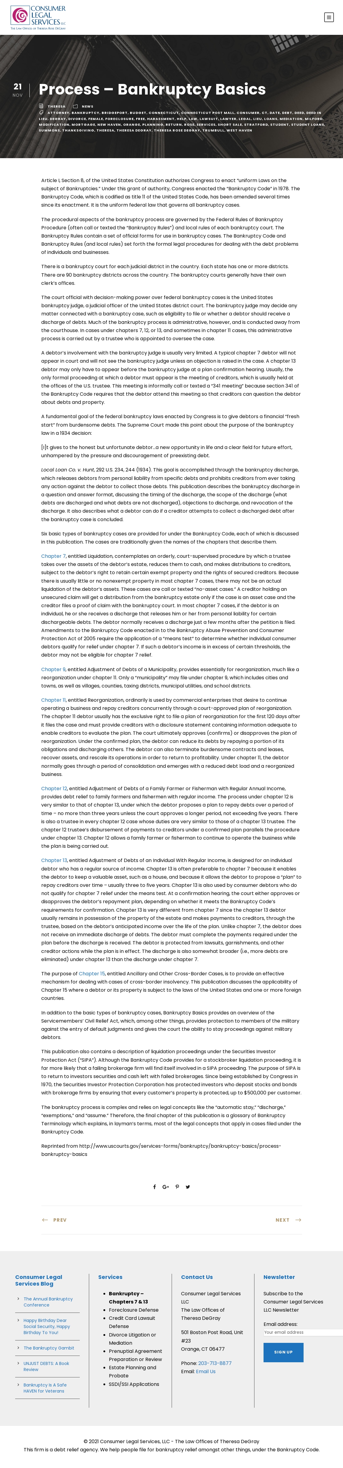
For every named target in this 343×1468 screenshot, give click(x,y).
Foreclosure (119, 121)
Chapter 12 (54, 790)
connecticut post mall (207, 115)
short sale (230, 127)
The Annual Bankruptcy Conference (48, 1304)
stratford (256, 127)
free (140, 121)
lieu (257, 121)
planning (152, 127)
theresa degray (134, 132)
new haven (109, 127)
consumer (248, 115)
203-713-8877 (215, 1365)
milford (314, 121)
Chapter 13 (54, 863)
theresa (57, 108)
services (206, 127)
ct (264, 115)
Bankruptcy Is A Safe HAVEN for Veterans (45, 1390)
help (182, 121)
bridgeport (115, 115)
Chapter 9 (53, 671)
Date (275, 115)
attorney (58, 115)
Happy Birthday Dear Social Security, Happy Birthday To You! (47, 1329)
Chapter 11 (53, 702)
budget (138, 115)
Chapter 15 (92, 976)
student (279, 127)
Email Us (206, 1373)
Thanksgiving (78, 132)
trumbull (213, 132)
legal (245, 121)
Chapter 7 (53, 558)
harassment (161, 121)
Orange (131, 127)
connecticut (164, 115)
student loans (307, 127)
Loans (270, 121)
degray (58, 121)
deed (299, 115)
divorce (77, 121)
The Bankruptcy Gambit (49, 1350)
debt (287, 115)
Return (174, 127)
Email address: (281, 1326)
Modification (54, 127)
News (87, 108)
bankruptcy (85, 115)
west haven (239, 132)
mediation (291, 121)
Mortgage (83, 127)
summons (49, 132)
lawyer (228, 121)
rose (189, 127)
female (95, 121)
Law (193, 121)
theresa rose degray (177, 132)
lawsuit (209, 121)
